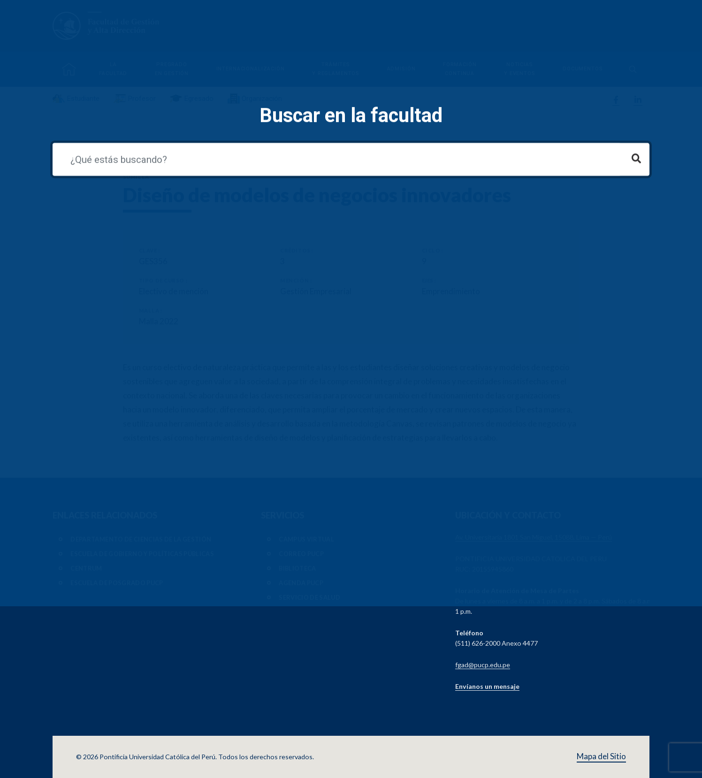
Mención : (296, 280)
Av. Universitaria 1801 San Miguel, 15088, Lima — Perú (533, 537)
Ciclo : (432, 250)
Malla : (150, 310)
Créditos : (296, 250)
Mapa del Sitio (601, 756)
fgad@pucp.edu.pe (482, 665)
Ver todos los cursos (152, 152)
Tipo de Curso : (163, 280)
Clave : (149, 250)
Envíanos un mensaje (487, 686)
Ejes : (429, 280)
